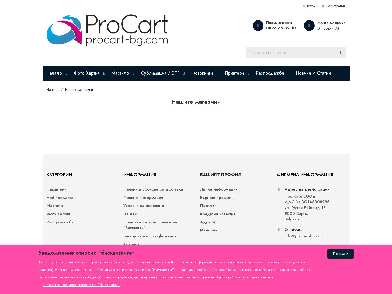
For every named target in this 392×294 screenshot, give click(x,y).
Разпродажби (60, 222)
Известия (208, 230)
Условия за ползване (143, 206)
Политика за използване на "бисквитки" (150, 225)
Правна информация (143, 197)
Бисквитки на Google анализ (151, 236)
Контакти (131, 244)
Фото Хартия (58, 214)
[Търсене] (296, 52)
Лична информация (218, 189)
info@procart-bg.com (304, 236)
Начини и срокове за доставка (153, 189)
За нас (130, 214)
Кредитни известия (217, 214)
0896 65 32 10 (281, 28)
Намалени (57, 189)
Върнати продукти (217, 197)
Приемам (340, 253)
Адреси (207, 222)
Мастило (55, 206)
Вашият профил (220, 175)
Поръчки (208, 206)
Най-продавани (62, 197)
